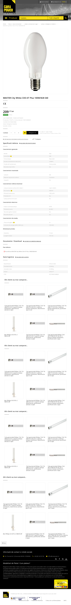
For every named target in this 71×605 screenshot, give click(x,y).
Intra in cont (44, 2)
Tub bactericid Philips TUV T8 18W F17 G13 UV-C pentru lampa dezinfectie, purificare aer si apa (57, 308)
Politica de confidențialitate (53, 600)
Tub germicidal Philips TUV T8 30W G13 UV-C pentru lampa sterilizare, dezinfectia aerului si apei (13, 308)
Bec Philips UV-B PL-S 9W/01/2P (10, 335)
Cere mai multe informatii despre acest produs (15, 139)
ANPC (65, 600)
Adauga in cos (29, 132)
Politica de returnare (37, 600)
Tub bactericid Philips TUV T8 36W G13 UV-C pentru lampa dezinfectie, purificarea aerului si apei (35, 337)
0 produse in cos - (58, 2)
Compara (37, 139)
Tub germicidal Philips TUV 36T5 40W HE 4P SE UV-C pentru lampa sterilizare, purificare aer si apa (56, 337)
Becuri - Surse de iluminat (15, 24)
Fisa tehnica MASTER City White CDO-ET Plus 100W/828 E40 (20, 251)
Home (4, 24)
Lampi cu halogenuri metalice (48, 24)
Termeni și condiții (24, 600)
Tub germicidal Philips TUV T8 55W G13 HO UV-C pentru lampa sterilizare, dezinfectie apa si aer (35, 308)
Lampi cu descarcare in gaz (32, 24)
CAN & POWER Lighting (9, 7)
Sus (4, 543)
